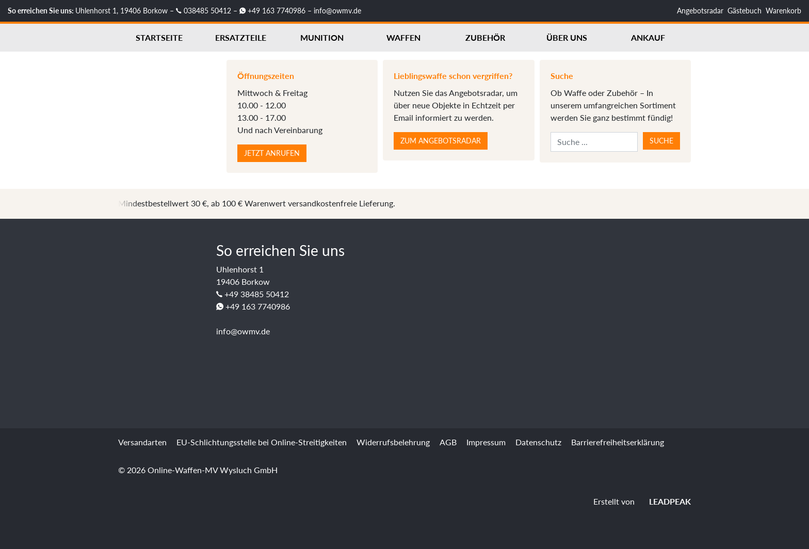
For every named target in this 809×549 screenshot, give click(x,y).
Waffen (403, 37)
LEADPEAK (664, 501)
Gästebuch (744, 10)
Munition (322, 37)
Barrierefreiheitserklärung (617, 442)
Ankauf (648, 37)
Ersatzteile (240, 37)
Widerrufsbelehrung (393, 442)
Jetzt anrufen (272, 153)
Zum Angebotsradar (440, 140)
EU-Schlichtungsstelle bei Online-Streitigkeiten (261, 442)
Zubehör (485, 37)
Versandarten (142, 442)
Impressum (486, 442)
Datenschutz (538, 442)
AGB (448, 442)
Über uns (566, 37)
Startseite (159, 37)
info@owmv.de (337, 10)
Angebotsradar (700, 10)
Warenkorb (783, 10)
